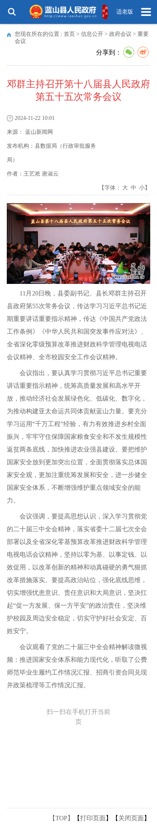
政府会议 (120, 34)
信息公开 (92, 34)
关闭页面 (131, 818)
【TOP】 (61, 818)
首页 (69, 34)
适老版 (124, 12)
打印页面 (93, 818)
